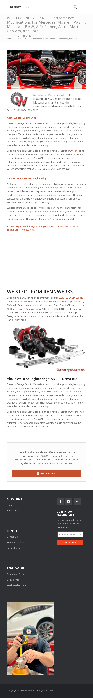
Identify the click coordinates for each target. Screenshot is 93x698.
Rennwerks (19, 7)
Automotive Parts (15, 574)
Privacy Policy (13, 548)
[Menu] (81, 7)
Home (10, 505)
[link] (60, 501)
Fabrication (12, 510)
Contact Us (65, 463)
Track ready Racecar (17, 585)
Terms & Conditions (16, 542)
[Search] (73, 7)
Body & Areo (13, 579)
